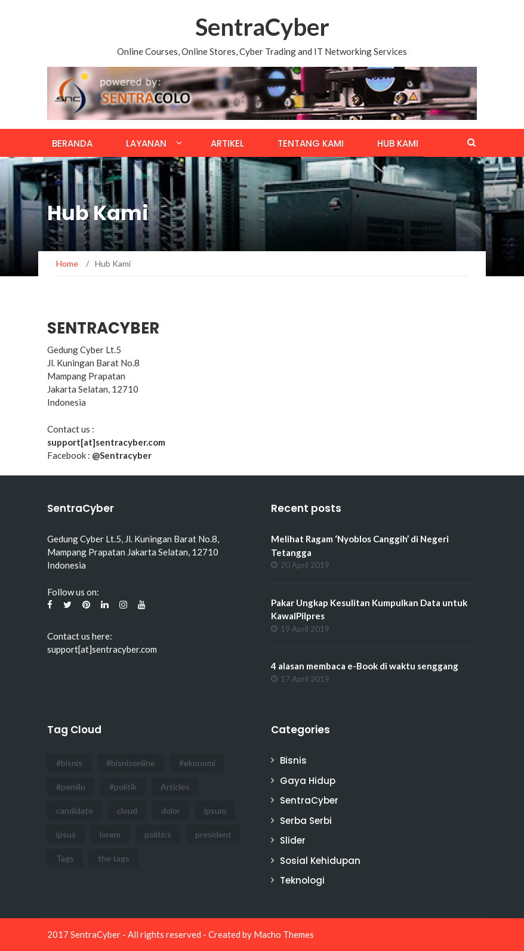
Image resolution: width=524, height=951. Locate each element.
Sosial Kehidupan (320, 860)
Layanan (146, 143)
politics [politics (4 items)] (157, 834)
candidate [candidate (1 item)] (74, 810)
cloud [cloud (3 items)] (127, 810)
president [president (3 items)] (213, 834)
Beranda (72, 143)
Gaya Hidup (307, 780)
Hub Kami (397, 143)
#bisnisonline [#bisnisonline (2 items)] (130, 763)
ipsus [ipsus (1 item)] (66, 834)
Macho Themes (284, 934)
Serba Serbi (306, 820)
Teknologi (302, 880)
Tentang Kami (311, 143)
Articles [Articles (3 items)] (175, 787)
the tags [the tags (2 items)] (114, 858)
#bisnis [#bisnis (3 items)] (69, 763)
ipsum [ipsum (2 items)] (215, 810)
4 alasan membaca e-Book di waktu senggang (364, 665)
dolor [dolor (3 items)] (170, 810)
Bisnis (293, 760)
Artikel (227, 143)
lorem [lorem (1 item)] (110, 834)
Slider (293, 840)
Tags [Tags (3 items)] (65, 858)
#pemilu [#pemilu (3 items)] (70, 787)
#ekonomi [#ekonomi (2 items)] (197, 763)
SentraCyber (262, 27)
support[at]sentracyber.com (102, 649)
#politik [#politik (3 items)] (123, 787)
